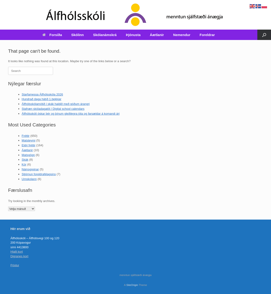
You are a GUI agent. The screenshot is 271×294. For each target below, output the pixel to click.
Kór (24, 164)
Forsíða (52, 35)
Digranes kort (19, 256)
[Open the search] (264, 35)
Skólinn (77, 35)
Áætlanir (157, 35)
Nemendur (181, 35)
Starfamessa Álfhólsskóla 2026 (42, 94)
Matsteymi (28, 140)
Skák (25, 159)
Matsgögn (28, 155)
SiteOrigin (132, 285)
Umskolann (29, 179)
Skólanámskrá (105, 35)
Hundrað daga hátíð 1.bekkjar (41, 99)
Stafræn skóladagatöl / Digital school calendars (53, 108)
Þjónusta (133, 35)
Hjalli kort (16, 251)
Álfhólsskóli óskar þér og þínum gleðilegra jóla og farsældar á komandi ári (71, 113)
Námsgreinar (30, 169)
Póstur (14, 265)
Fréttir (26, 136)
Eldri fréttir (28, 145)
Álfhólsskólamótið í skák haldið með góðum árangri (56, 104)
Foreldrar (207, 35)
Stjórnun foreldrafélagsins (39, 174)
